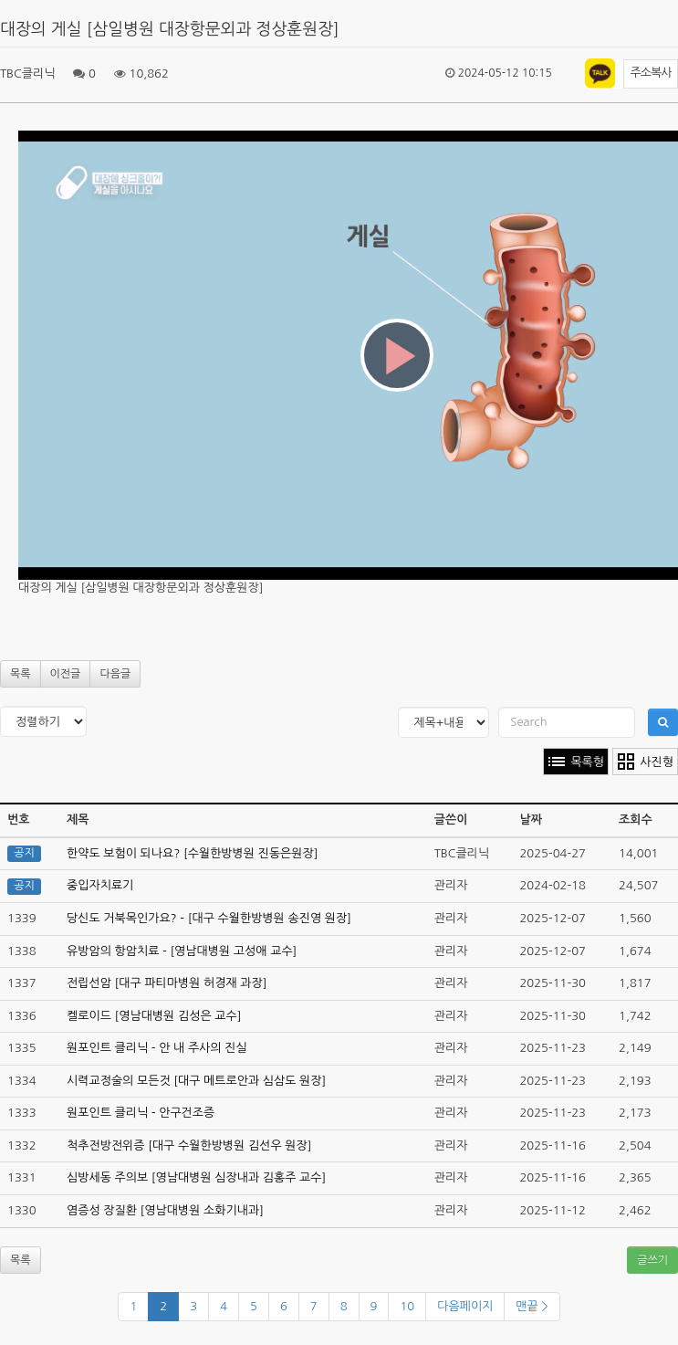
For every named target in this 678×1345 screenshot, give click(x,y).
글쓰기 (652, 1260)
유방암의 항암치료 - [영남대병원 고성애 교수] (182, 951)
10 (407, 1306)
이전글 (65, 673)
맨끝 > (532, 1306)
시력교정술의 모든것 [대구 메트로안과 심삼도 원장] (196, 1081)
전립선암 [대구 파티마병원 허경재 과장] (167, 983)
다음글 (114, 673)
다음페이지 (465, 1306)
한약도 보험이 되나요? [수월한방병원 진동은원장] (192, 853)
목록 (20, 673)
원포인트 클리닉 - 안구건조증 (140, 1113)
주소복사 (651, 73)
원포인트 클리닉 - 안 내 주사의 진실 (157, 1048)
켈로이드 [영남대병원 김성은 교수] (154, 1016)
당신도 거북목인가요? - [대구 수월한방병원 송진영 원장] (209, 918)
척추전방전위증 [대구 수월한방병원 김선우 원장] (189, 1145)
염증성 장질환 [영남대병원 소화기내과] (165, 1210)
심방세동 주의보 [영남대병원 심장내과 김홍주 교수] (196, 1177)
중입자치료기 (100, 885)
